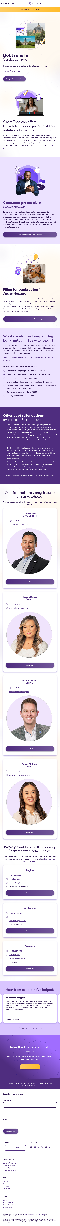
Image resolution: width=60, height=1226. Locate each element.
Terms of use (8, 1205)
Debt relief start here (9, 1163)
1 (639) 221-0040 (15, 875)
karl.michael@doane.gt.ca (18, 525)
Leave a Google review (17, 883)
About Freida (30, 665)
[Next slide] (40, 1028)
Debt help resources (9, 1170)
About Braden (30, 749)
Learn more (30, 893)
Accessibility (7, 1207)
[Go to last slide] (19, 1028)
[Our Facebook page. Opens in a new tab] (39, 1147)
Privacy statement (9, 1202)
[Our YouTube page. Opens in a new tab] (31, 1147)
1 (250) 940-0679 (15, 521)
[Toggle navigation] (56, 3)
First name (7, 1100)
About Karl (30, 582)
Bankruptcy (6, 1168)
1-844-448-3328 (15, 1148)
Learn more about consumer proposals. (30, 234)
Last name (7, 1110)
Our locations (7, 1186)
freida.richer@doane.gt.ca (18, 608)
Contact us (6, 1189)
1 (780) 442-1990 (15, 604)
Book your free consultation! (14, 79)
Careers (6, 1184)
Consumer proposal (9, 1165)
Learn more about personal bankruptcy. (30, 319)
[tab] (23, 1028)
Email (5, 1119)
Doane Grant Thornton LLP (30, 1085)
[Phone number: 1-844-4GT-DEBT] (8, 3)
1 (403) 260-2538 (15, 688)
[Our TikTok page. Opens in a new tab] (50, 1147)
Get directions (14, 879)
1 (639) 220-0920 (15, 913)
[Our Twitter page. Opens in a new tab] (42, 1147)
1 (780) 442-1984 (15, 771)
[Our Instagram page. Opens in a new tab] (35, 1147)
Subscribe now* (11, 1131)
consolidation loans (33, 462)
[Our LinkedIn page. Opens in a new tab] (46, 1147)
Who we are (6, 1181)
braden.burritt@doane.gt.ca (19, 692)
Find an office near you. (12, 71)
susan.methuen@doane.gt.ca (19, 775)
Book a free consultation (30, 1067)
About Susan (30, 832)
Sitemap (5, 1200)
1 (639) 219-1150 (15, 951)
